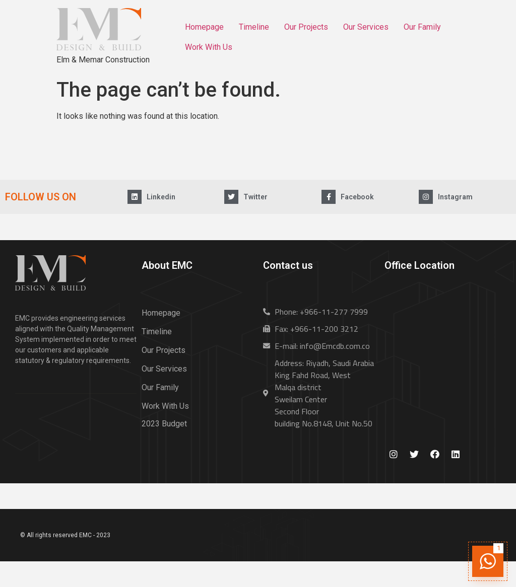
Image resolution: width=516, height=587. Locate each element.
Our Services (366, 27)
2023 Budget (164, 423)
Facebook (357, 197)
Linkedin (161, 197)
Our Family (422, 27)
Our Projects (306, 27)
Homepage (204, 27)
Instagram (455, 197)
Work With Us (208, 47)
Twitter (255, 197)
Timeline (254, 27)
